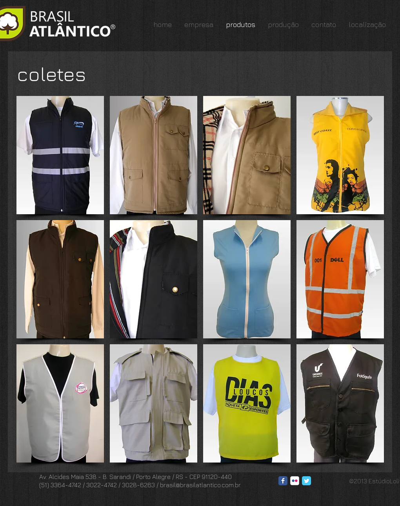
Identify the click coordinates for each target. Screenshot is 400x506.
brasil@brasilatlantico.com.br (200, 484)
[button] (60, 155)
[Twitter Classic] (306, 480)
